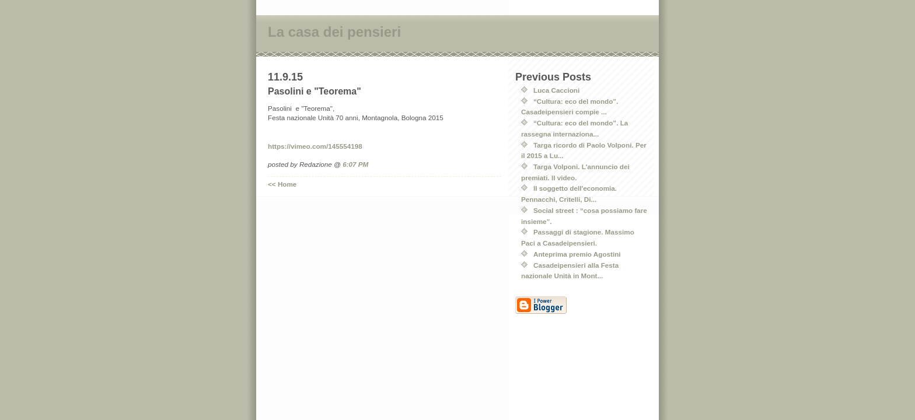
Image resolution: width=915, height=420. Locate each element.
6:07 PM (355, 164)
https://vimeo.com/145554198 (315, 146)
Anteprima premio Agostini (577, 254)
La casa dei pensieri (334, 32)
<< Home (282, 184)
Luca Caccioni (556, 90)
